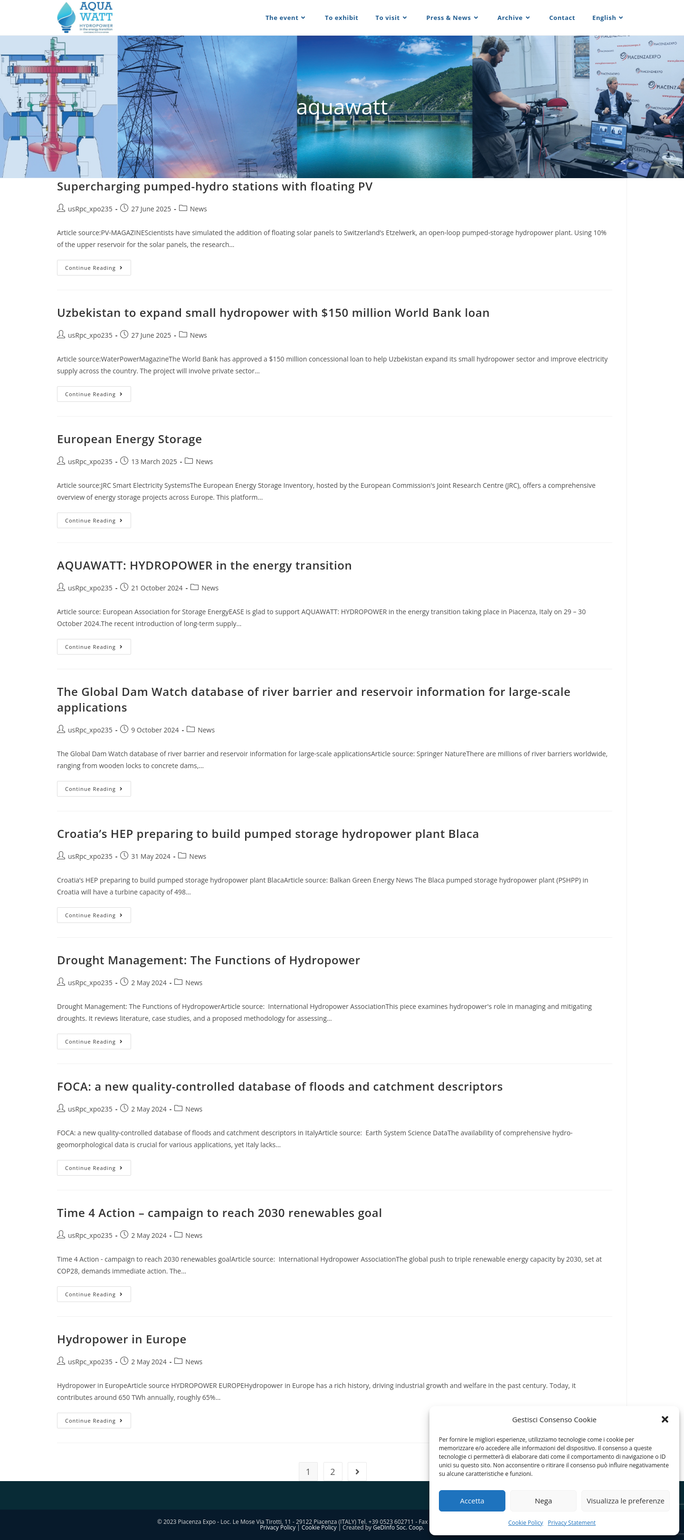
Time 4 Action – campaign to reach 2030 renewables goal (219, 1212)
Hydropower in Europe (122, 1339)
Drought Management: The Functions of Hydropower (209, 960)
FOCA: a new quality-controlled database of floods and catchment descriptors (280, 1086)
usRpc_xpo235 (90, 208)
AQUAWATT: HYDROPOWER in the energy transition (204, 565)
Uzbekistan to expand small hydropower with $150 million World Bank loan (273, 312)
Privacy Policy (277, 1527)
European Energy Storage (129, 439)
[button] (665, 1419)
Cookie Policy (525, 1523)
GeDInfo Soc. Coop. (398, 1527)
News (198, 208)
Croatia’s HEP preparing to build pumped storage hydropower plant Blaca (268, 833)
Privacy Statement (572, 1523)
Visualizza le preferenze (626, 1500)
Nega (543, 1500)
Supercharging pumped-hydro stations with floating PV (215, 186)
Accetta (472, 1500)
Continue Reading (98, 269)
